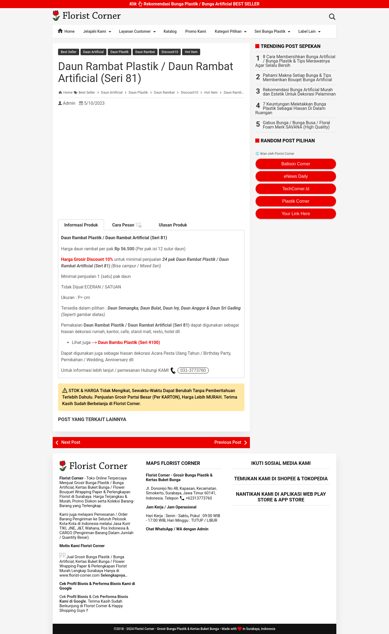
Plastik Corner (295, 201)
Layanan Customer (138, 31)
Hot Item (191, 52)
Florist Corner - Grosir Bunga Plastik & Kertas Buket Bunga (177, 629)
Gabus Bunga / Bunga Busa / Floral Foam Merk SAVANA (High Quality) (296, 125)
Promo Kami (195, 31)
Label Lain (310, 31)
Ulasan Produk (173, 225)
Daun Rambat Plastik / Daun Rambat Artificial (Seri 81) (145, 72)
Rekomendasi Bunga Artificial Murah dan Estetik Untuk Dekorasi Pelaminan (299, 92)
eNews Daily (296, 176)
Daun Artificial (93, 52)
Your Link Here (295, 213)
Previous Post (227, 442)
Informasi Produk (81, 225)
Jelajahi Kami (98, 31)
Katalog (170, 31)
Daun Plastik (119, 52)
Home (66, 31)
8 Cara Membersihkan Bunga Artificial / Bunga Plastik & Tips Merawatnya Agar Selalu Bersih (295, 61)
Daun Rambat (145, 52)
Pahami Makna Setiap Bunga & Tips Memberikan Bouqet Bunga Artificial (297, 77)
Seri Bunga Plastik (273, 31)
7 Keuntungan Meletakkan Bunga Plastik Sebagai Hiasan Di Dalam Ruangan (290, 108)
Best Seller (68, 52)
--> (126, 342)
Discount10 (170, 52)
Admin (69, 103)
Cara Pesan (127, 225)
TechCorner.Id (295, 188)
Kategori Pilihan (232, 31)
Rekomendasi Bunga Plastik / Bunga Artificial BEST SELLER (194, 3)
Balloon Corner (295, 164)
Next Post (70, 442)
